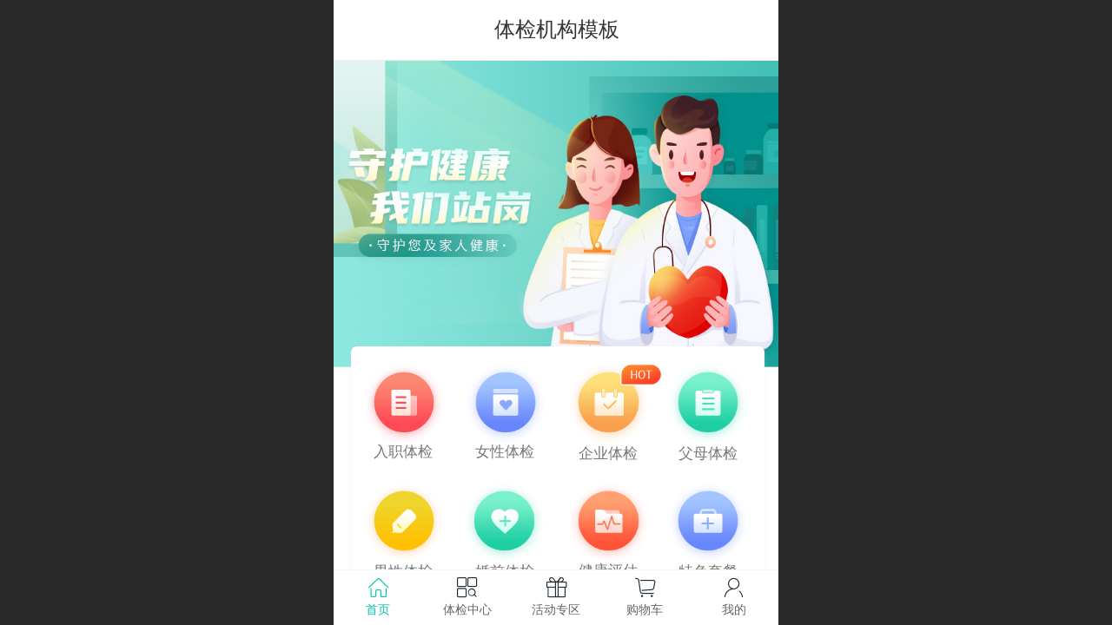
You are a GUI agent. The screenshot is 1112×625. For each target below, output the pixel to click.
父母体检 (708, 453)
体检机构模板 (556, 29)
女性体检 (504, 452)
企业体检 (608, 453)
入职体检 (403, 452)
